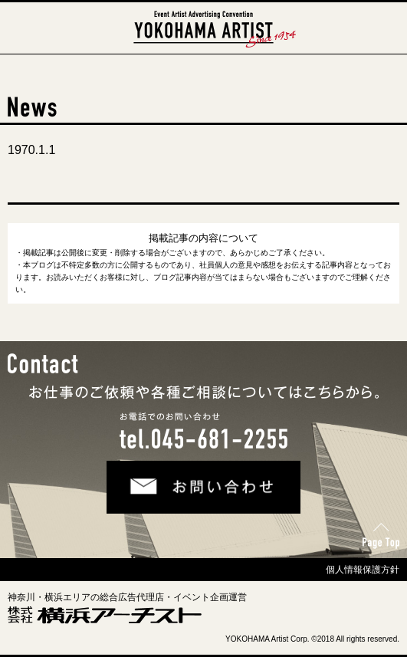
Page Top (379, 531)
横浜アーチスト (203, 17)
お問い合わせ (139, 472)
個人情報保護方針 (362, 569)
